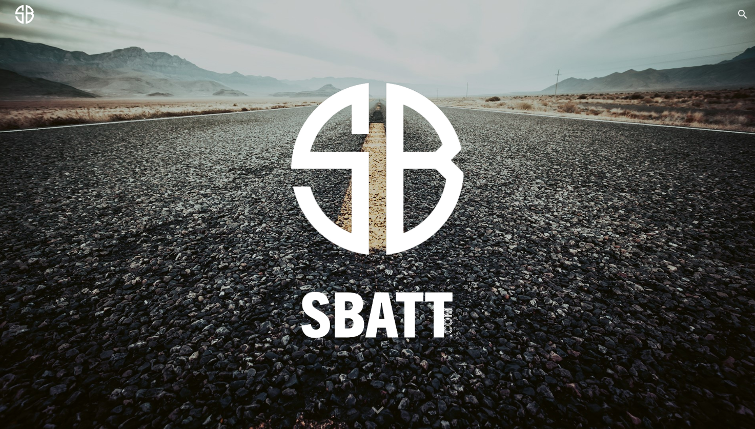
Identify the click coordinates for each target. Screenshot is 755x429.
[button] (742, 14)
